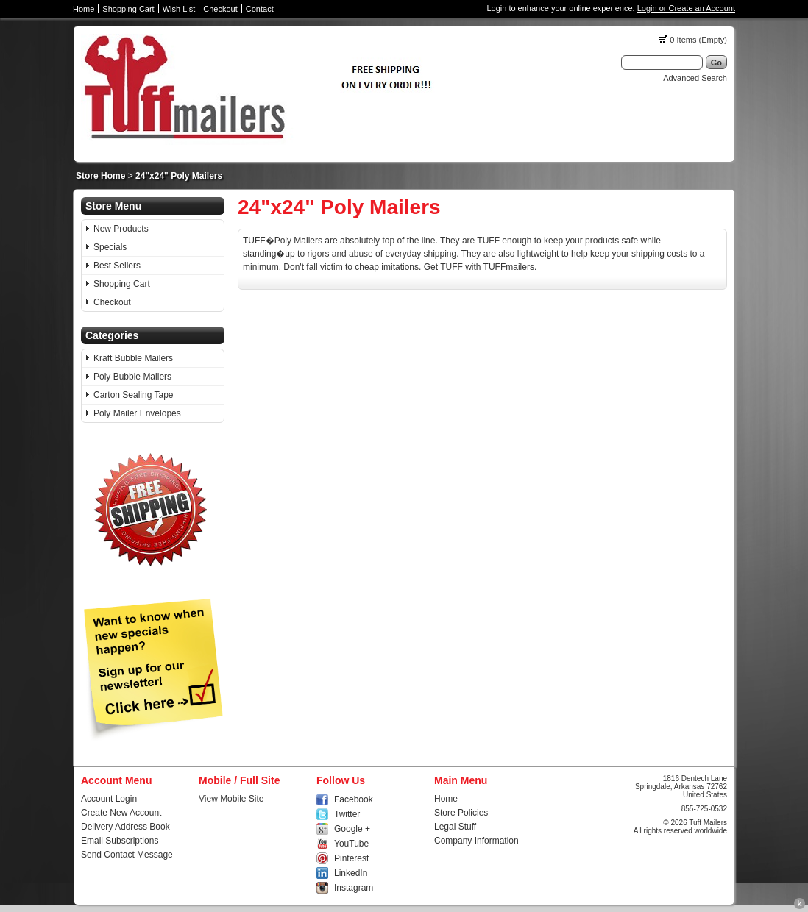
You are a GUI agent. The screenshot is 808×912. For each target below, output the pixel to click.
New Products (121, 229)
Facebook (353, 799)
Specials (110, 247)
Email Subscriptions (119, 841)
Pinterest (351, 858)
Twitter (347, 814)
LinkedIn (350, 873)
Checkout (220, 8)
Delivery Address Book (125, 827)
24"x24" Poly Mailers (178, 176)
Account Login (109, 799)
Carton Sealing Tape (133, 395)
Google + (352, 829)
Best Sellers (117, 265)
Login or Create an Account (686, 8)
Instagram (353, 888)
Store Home (100, 176)
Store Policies (461, 813)
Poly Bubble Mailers (132, 376)
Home (83, 8)
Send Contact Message (127, 854)
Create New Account (121, 813)
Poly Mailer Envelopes (137, 413)
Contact (260, 8)
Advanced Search (695, 78)
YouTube (351, 843)
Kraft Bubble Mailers (133, 358)
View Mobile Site (231, 799)
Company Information (476, 841)
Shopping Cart (128, 8)
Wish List (179, 8)
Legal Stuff (455, 827)
